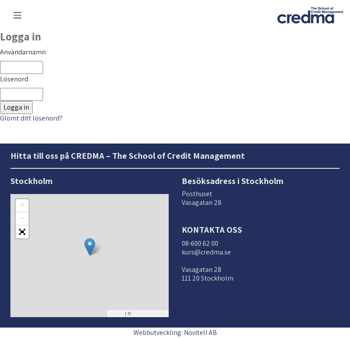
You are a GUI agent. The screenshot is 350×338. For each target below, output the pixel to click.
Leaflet (117, 313)
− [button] (22, 218)
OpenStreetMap (150, 313)
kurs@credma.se (206, 252)
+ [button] (22, 205)
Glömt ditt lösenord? (31, 118)
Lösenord (14, 79)
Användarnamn (23, 52)
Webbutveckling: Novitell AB (175, 332)
